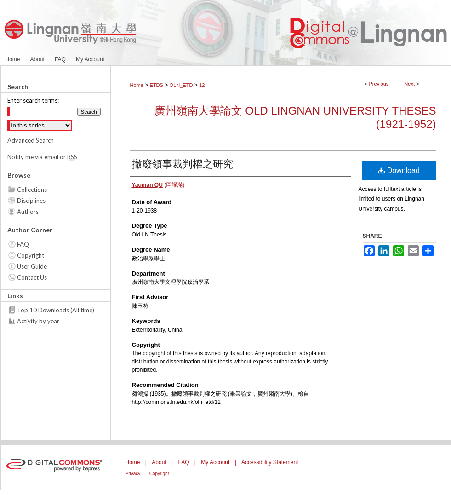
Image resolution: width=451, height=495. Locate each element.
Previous (379, 83)
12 (202, 85)
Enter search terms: (33, 100)
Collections (32, 189)
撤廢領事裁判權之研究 (182, 164)
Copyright (30, 255)
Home (136, 85)
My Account (215, 462)
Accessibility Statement (269, 462)
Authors (28, 211)
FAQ (23, 244)
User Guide (32, 266)
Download (399, 170)
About (159, 462)
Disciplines (31, 200)
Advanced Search (30, 140)
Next (409, 83)
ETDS (156, 85)
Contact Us (32, 277)
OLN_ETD (181, 85)
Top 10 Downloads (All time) (55, 310)
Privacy (133, 473)
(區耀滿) (158, 185)
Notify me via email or (42, 157)
